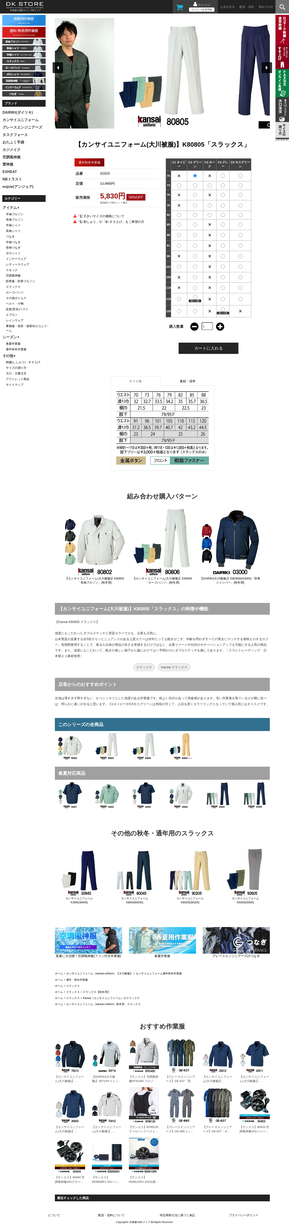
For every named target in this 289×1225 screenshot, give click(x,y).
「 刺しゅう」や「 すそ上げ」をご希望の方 (110, 222)
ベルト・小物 (14, 303)
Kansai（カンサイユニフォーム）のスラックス (111, 998)
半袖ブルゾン (14, 214)
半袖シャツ (13, 225)
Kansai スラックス (174, 667)
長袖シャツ (13, 231)
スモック (12, 270)
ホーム (59, 973)
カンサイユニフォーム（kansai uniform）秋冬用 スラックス (103, 1004)
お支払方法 (227, 7)
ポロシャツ (13, 253)
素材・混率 (188, 381)
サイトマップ (14, 384)
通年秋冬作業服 (16, 349)
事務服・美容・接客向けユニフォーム (28, 328)
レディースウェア (17, 264)
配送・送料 (246, 7)
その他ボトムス (16, 298)
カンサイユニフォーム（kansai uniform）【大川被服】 (99, 973)
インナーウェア (16, 259)
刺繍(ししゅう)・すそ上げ (23, 362)
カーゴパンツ (14, 292)
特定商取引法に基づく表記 (177, 1215)
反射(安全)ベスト (17, 309)
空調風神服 (13, 275)
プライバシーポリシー (243, 1215)
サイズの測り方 (16, 367)
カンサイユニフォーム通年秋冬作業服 (159, 973)
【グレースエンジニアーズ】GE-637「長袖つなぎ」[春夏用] (180, 1081)
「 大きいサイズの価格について (100, 216)
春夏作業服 (13, 343)
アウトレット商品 (17, 379)
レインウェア (14, 320)
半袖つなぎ (13, 242)
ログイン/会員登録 (201, 9)
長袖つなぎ (13, 247)
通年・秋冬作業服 (77, 979)
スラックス (144, 667)
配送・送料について (111, 1215)
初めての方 (266, 7)
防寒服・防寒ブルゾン (20, 281)
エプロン (12, 314)
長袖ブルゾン (14, 219)
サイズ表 (135, 381)
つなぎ (10, 236)
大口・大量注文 (16, 373)
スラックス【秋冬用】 (96, 992)
